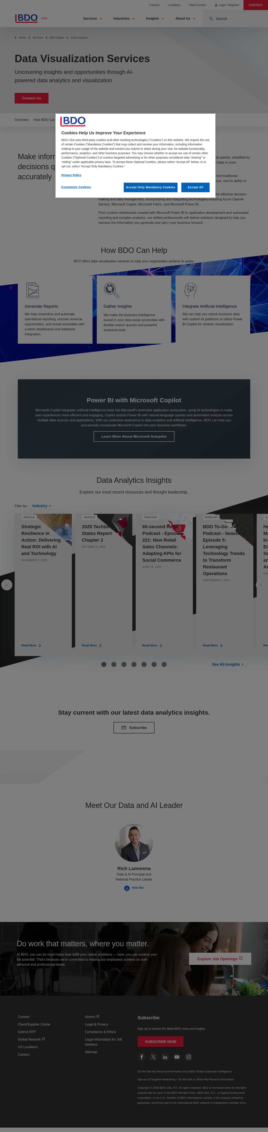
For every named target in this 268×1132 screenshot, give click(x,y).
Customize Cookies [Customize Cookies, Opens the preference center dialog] (76, 187)
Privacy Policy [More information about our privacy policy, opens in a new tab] (71, 175)
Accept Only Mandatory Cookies (150, 187)
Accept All (195, 187)
